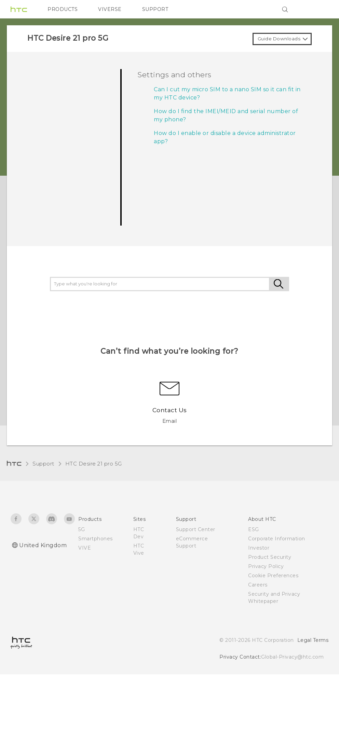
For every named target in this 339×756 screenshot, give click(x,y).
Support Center (195, 529)
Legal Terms (313, 640)
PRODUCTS (63, 9)
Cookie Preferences (273, 575)
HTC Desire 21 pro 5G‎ (93, 463)
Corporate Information (276, 539)
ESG (253, 529)
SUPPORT (155, 9)
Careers (258, 585)
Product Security (269, 557)
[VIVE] (319, 9)
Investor (258, 548)
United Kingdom (43, 545)
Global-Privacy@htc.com (292, 657)
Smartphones (95, 539)
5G (81, 529)
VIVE (84, 548)
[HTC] (19, 9)
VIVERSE (110, 9)
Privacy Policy (266, 566)
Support (43, 463)
